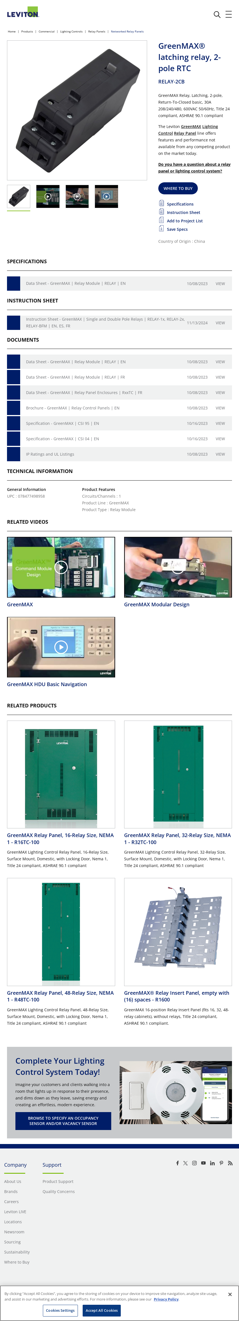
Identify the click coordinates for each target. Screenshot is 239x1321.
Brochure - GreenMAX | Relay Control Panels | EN (73, 408)
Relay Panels (96, 31)
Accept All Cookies (102, 1310)
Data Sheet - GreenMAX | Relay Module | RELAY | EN (76, 283)
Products (27, 31)
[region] (119, 1303)
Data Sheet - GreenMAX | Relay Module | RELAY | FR (75, 377)
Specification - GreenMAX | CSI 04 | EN (62, 438)
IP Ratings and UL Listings (50, 454)
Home (12, 31)
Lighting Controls (71, 31)
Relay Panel (185, 133)
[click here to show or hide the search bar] (217, 14)
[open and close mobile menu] (229, 14)
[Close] (230, 1294)
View (220, 283)
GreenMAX (191, 126)
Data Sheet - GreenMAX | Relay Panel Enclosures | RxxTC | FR (84, 392)
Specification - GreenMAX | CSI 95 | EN (62, 423)
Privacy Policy (166, 1299)
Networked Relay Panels (127, 31)
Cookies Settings (60, 1310)
